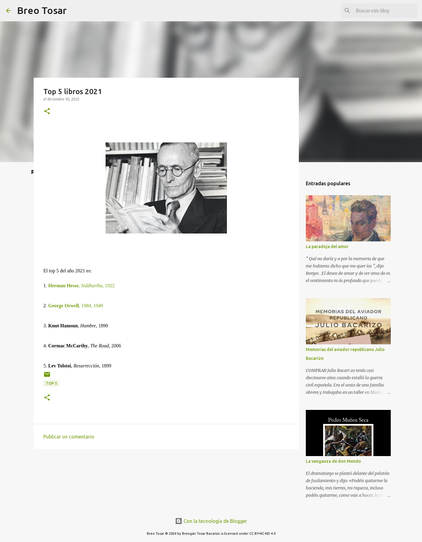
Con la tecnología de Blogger (211, 521)
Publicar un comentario (68, 436)
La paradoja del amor (327, 246)
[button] (47, 111)
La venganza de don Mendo (333, 461)
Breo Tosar (42, 10)
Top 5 (51, 383)
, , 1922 (80, 285)
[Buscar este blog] (385, 10)
